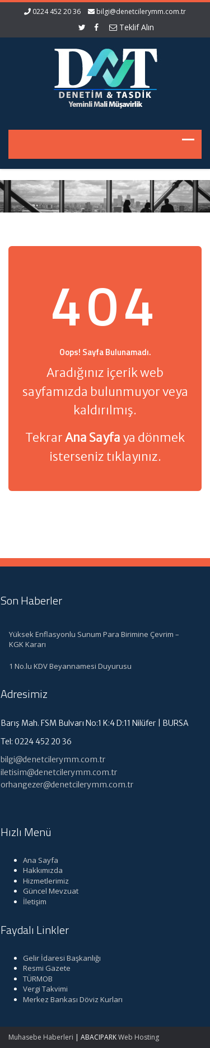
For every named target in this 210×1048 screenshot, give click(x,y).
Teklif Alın (131, 27)
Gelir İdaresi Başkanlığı (60, 958)
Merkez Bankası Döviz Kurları (70, 999)
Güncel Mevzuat (48, 891)
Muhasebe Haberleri (40, 1037)
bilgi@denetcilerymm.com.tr (141, 11)
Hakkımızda (40, 870)
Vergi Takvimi (43, 989)
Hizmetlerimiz (44, 881)
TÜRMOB (35, 979)
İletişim (32, 901)
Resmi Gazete (44, 968)
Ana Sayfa (38, 860)
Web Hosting (138, 1037)
